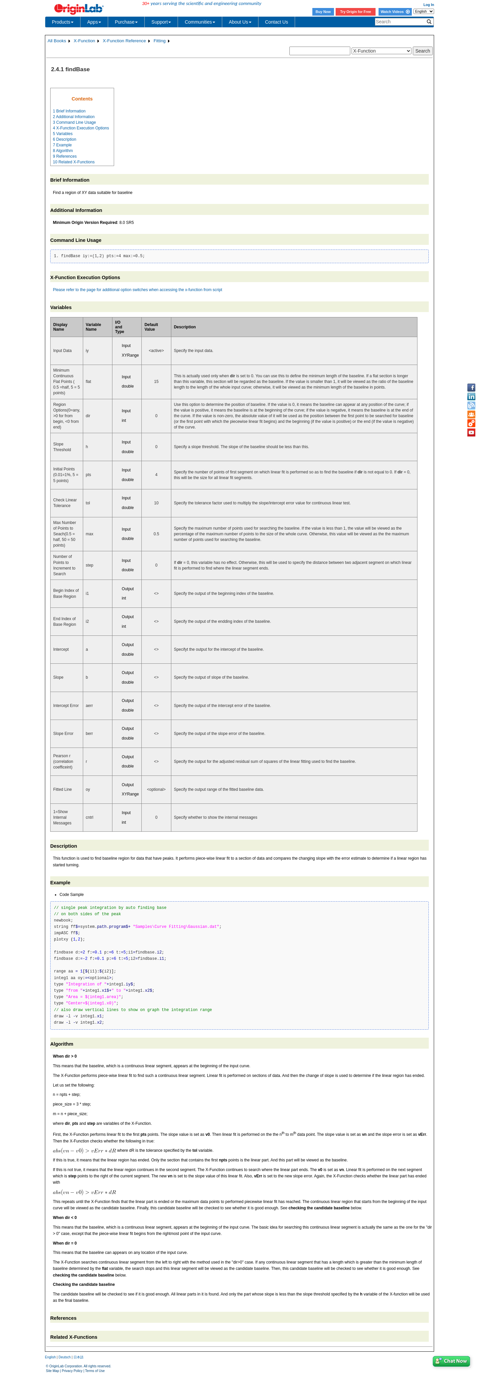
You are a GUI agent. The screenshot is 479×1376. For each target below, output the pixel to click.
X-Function (84, 40)
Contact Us (276, 22)
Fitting (160, 40)
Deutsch (65, 1357)
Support (161, 22)
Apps (94, 22)
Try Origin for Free (355, 12)
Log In (428, 5)
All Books (57, 40)
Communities (200, 22)
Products (63, 22)
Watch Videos (395, 12)
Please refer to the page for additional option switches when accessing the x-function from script (137, 289)
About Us (240, 22)
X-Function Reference (124, 40)
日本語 (78, 1357)
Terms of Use (95, 1371)
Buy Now (323, 12)
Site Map (52, 1371)
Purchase (126, 22)
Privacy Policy (72, 1371)
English (50, 1357)
